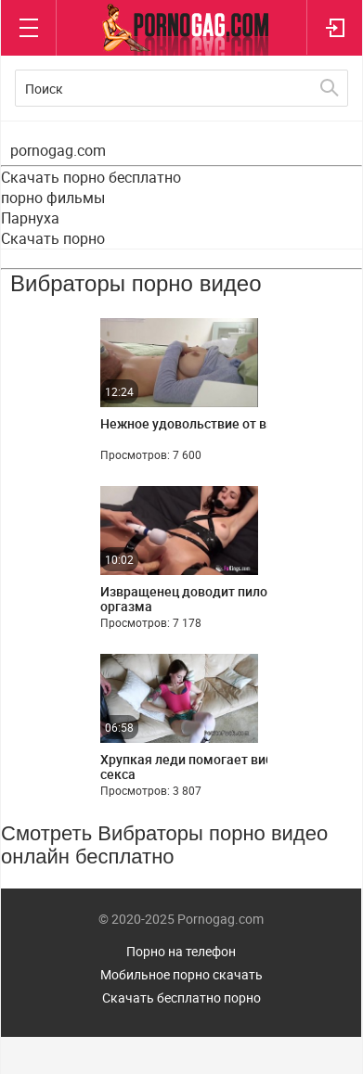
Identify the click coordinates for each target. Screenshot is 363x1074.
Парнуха (30, 218)
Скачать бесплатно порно (181, 997)
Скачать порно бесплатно (91, 177)
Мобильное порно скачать (181, 974)
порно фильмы (53, 197)
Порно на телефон (181, 951)
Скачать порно (53, 238)
